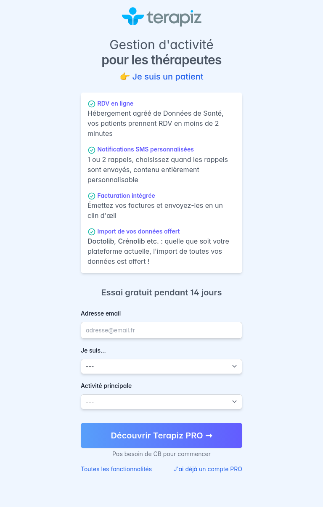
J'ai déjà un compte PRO (208, 468)
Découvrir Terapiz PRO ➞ (161, 435)
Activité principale (106, 385)
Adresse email (101, 313)
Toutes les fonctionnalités (116, 468)
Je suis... (93, 350)
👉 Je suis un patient (161, 77)
